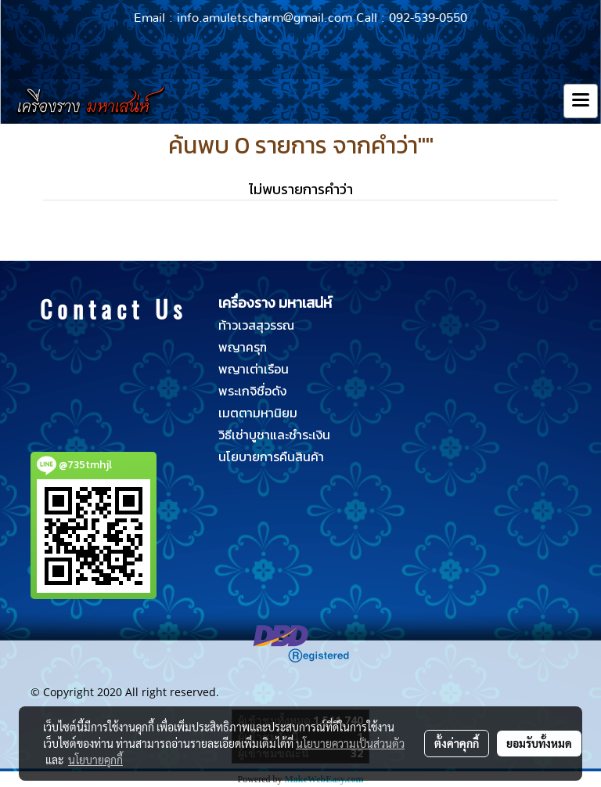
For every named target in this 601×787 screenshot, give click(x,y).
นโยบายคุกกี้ (95, 760)
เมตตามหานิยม (257, 412)
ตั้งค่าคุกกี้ (456, 743)
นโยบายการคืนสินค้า (271, 456)
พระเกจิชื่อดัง (252, 390)
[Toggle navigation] (580, 101)
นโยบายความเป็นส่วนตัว (350, 743)
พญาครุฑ (242, 347)
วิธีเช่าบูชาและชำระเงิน (274, 434)
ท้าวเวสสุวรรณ (256, 325)
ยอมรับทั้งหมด (539, 743)
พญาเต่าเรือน (253, 368)
